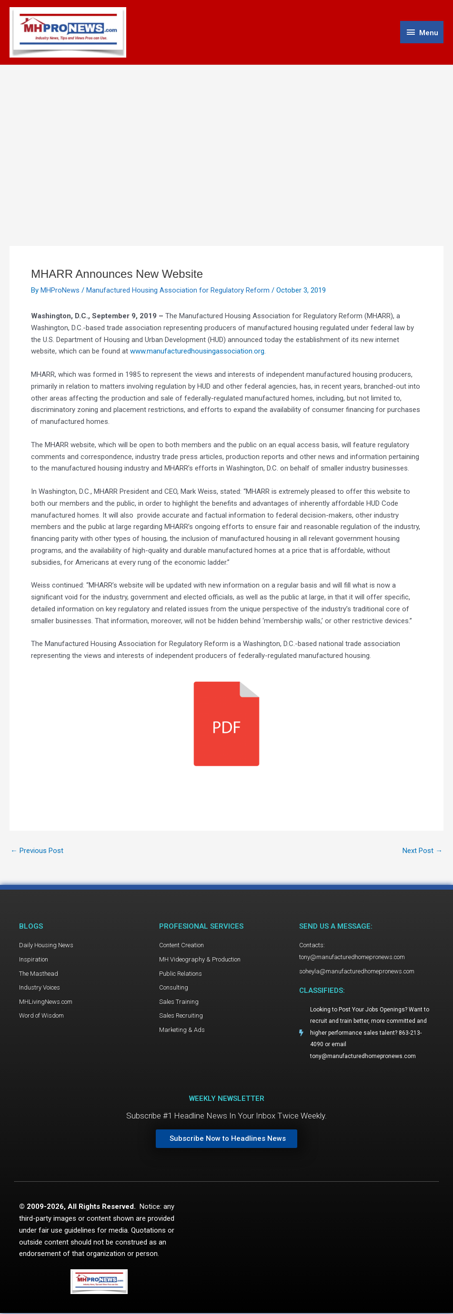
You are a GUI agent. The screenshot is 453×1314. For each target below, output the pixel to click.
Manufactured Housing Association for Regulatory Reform (178, 290)
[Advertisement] (226, 136)
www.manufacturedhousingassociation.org (197, 351)
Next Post (423, 850)
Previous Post (36, 850)
